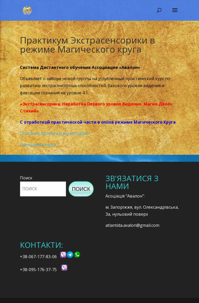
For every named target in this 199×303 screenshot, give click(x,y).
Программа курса (38, 144)
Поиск (26, 178)
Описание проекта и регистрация (54, 133)
